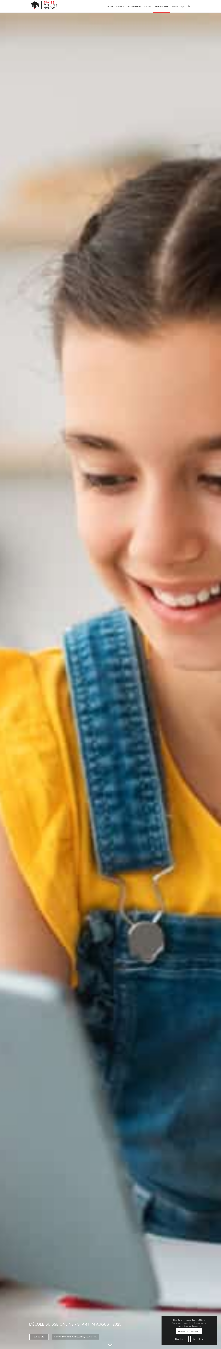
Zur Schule (39, 1337)
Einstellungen (181, 1339)
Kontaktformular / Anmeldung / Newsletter (75, 1337)
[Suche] (189, 6)
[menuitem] (110, 6)
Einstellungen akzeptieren (189, 1331)
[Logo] (43, 6)
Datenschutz (198, 1339)
